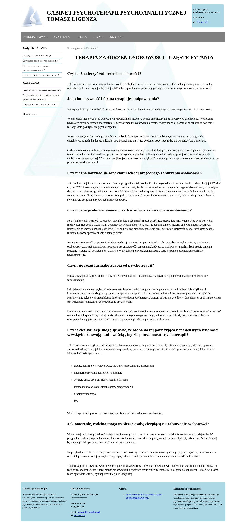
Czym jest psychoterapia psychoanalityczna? (36, 67)
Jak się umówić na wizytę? (37, 55)
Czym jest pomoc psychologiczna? (41, 60)
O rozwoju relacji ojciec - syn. (39, 104)
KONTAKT (116, 36)
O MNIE (98, 36)
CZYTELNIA (62, 36)
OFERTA (82, 36)
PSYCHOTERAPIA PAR (137, 498)
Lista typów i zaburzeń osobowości (42, 90)
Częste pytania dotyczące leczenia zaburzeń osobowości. (42, 97)
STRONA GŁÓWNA (35, 36)
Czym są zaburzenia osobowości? (41, 75)
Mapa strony (30, 113)
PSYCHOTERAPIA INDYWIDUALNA (144, 494)
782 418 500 (202, 22)
